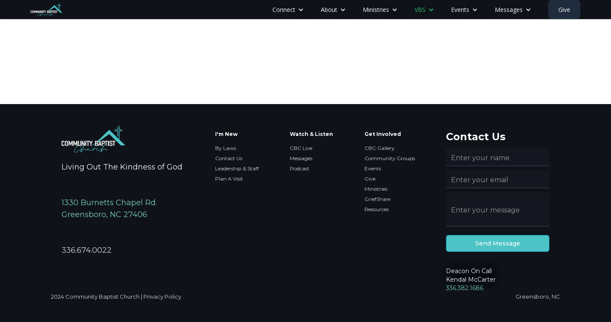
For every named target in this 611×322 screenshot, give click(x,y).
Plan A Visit (229, 178)
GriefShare (377, 199)
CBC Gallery (379, 148)
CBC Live (301, 148)
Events (372, 168)
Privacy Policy (162, 296)
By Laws (225, 148)
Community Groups (389, 158)
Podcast (299, 168)
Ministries (375, 189)
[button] (288, 9)
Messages (301, 158)
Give (564, 10)
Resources (376, 209)
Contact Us (228, 158)
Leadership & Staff (237, 168)
